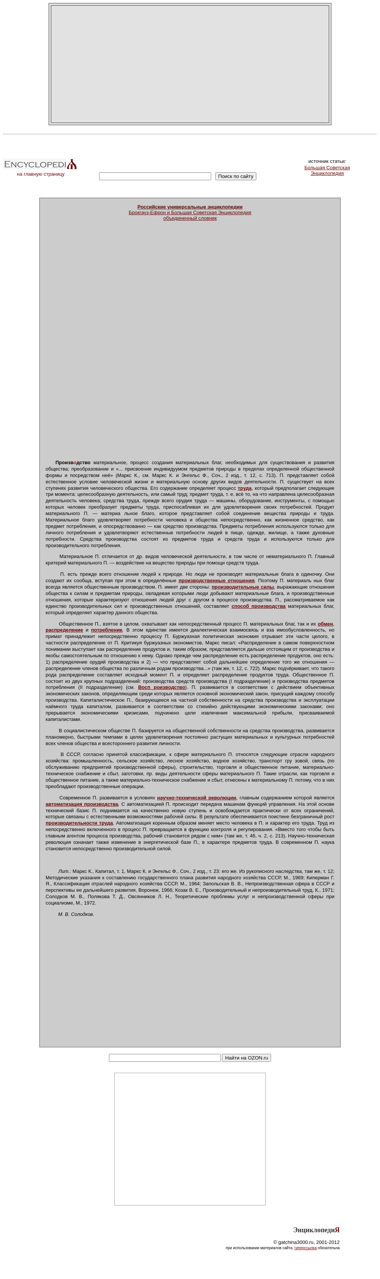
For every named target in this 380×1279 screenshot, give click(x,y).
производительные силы (243, 587)
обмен (325, 624)
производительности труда (79, 823)
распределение (64, 630)
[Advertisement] (190, 64)
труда (245, 488)
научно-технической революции (196, 798)
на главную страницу (40, 172)
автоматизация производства (82, 804)
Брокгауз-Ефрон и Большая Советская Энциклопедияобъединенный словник (190, 212)
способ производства (258, 606)
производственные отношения (217, 580)
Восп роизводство (161, 687)
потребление (107, 630)
